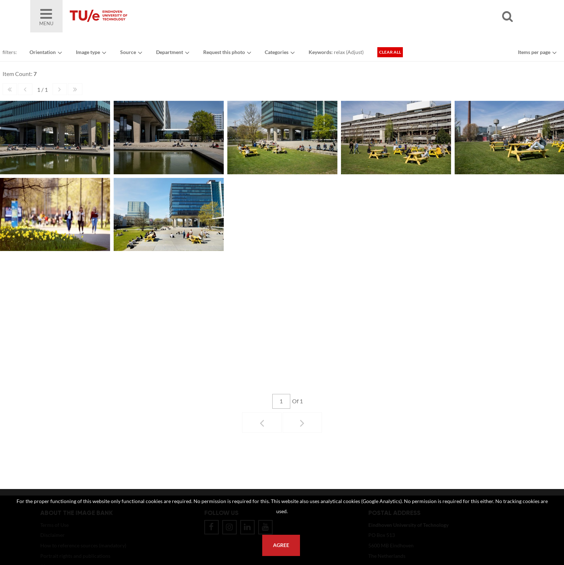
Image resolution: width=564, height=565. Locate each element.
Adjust (358, 55)
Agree (281, 545)
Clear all (395, 55)
